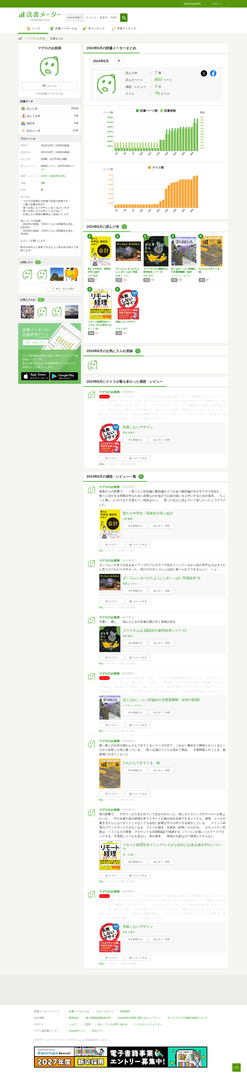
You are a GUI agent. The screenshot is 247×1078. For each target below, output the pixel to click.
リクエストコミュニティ (148, 1024)
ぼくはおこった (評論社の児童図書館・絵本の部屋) (161, 700)
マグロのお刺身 (36, 38)
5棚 (43, 183)
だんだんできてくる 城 (141, 763)
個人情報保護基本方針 (98, 1018)
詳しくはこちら (35, 342)
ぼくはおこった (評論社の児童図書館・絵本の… (183, 271)
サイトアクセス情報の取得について (187, 1018)
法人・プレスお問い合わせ (112, 1024)
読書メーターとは (79, 1011)
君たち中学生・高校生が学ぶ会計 (148, 513)
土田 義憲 (93, 275)
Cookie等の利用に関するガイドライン (139, 1018)
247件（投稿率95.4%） (54, 176)
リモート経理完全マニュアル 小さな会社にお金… (100, 324)
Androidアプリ (77, 1031)
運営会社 (74, 1018)
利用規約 (125, 1011)
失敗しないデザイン (126, 321)
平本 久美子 (122, 328)
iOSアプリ (98, 1031)
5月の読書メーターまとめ (49, 93)
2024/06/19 (128, 740)
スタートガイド (104, 1011)
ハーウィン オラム (180, 275)
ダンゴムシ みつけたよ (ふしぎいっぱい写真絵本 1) (161, 578)
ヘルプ (72, 1024)
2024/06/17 (128, 391)
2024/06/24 (128, 617)
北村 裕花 (148, 275)
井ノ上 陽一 (94, 328)
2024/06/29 (128, 486)
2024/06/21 (128, 673)
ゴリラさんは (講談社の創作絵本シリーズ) (154, 630)
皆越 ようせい (123, 275)
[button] (123, 17)
